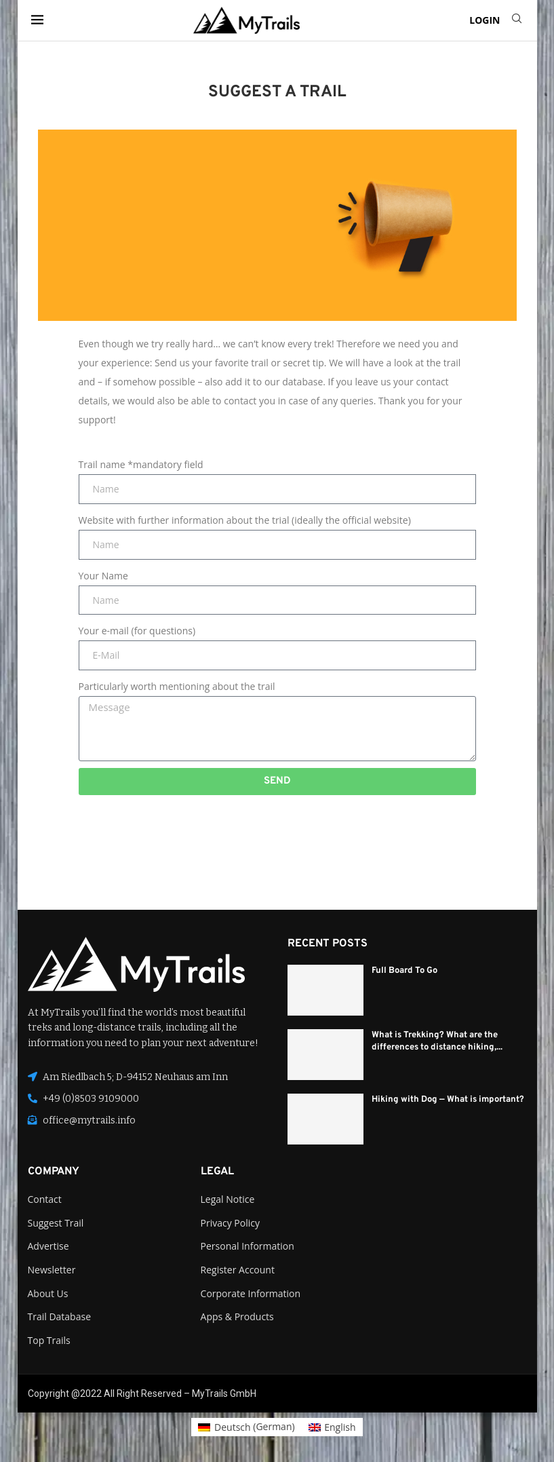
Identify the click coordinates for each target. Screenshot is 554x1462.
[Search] (516, 20)
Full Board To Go (404, 970)
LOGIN (484, 20)
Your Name (103, 575)
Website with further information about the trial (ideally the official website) (245, 520)
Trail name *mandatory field (141, 464)
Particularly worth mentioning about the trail (177, 686)
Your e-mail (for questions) (137, 630)
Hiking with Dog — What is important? (448, 1099)
